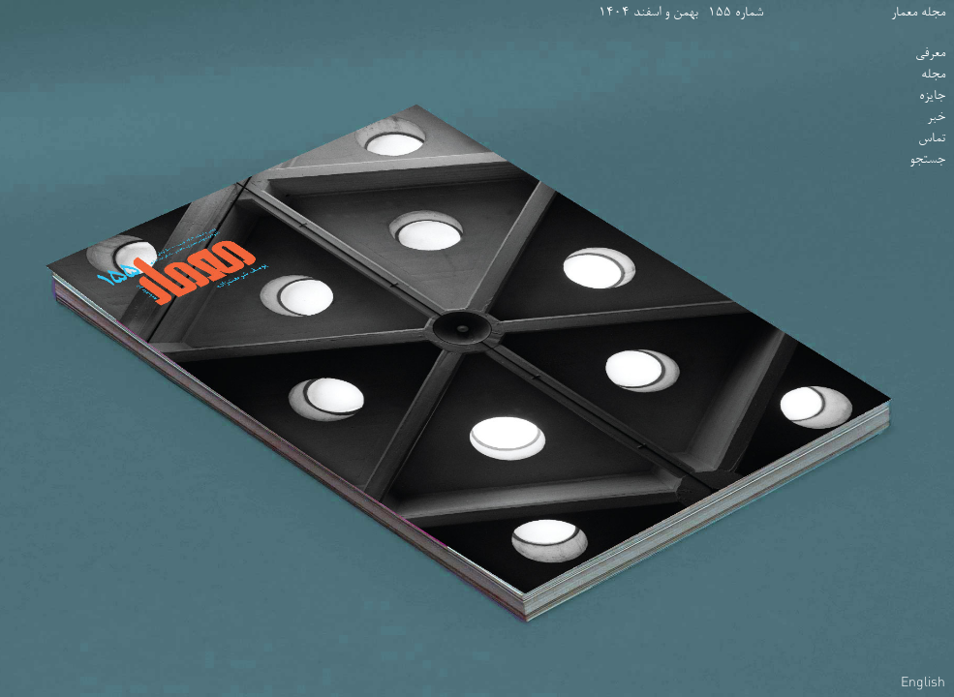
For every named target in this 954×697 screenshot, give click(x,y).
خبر (936, 118)
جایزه (932, 97)
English (923, 682)
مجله (933, 75)
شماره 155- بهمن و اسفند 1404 (681, 13)
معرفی (930, 54)
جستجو (927, 160)
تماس (931, 139)
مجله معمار (918, 13)
